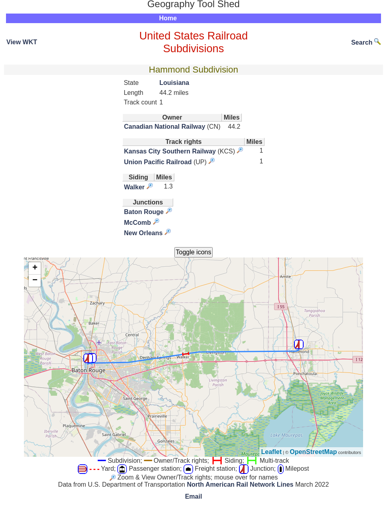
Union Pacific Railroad (158, 162)
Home (168, 18)
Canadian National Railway (164, 126)
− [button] (35, 281)
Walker (134, 187)
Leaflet (271, 451)
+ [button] (35, 268)
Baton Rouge (144, 211)
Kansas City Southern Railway (170, 151)
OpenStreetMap (313, 451)
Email (193, 496)
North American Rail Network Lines (240, 484)
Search (366, 42)
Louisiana (175, 82)
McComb (137, 222)
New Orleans (143, 233)
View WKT (21, 42)
